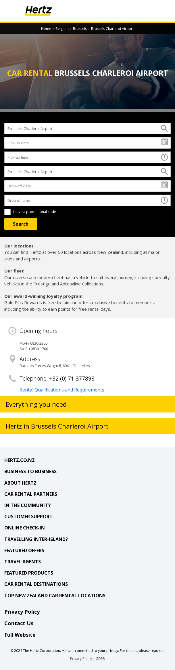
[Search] (20, 224)
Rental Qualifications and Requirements (62, 390)
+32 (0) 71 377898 (72, 378)
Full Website (20, 634)
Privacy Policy (22, 611)
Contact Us (18, 623)
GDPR (100, 658)
